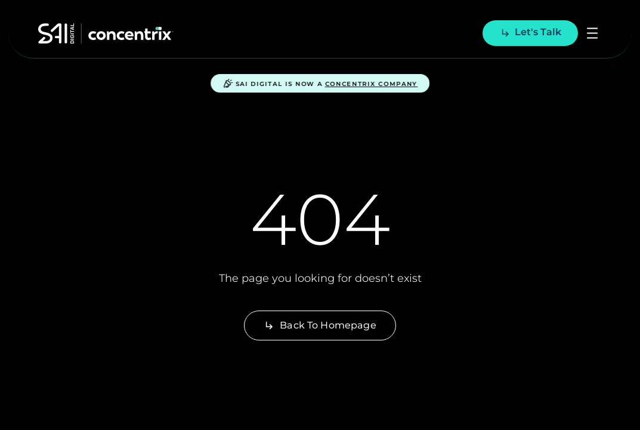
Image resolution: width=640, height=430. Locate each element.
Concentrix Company (371, 84)
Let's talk (530, 32)
